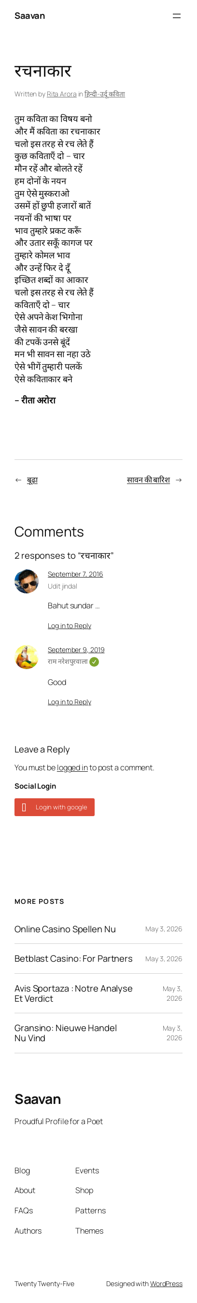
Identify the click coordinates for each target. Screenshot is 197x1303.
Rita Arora (62, 93)
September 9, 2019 (76, 649)
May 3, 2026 (164, 928)
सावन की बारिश (148, 479)
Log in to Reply (69, 625)
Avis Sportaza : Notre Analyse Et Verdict (73, 993)
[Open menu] (177, 16)
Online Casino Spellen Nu (65, 929)
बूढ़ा (32, 479)
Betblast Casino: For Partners (73, 959)
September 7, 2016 (75, 573)
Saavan (29, 15)
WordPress (166, 1283)
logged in (72, 767)
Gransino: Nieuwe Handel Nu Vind (65, 1033)
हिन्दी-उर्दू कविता (104, 93)
